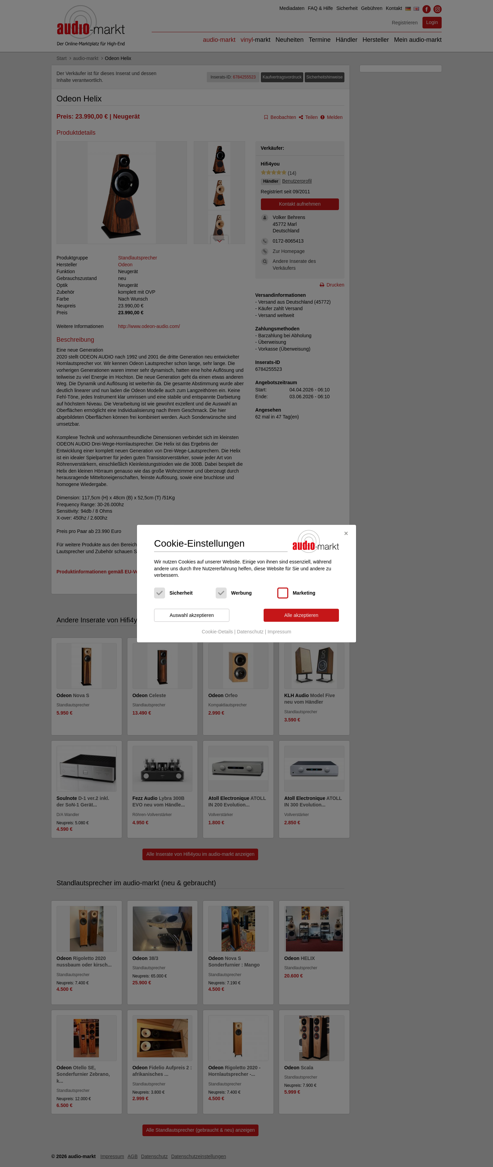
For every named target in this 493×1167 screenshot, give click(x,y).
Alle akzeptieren (301, 615)
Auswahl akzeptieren (191, 615)
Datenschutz (250, 632)
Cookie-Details (217, 632)
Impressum (279, 632)
